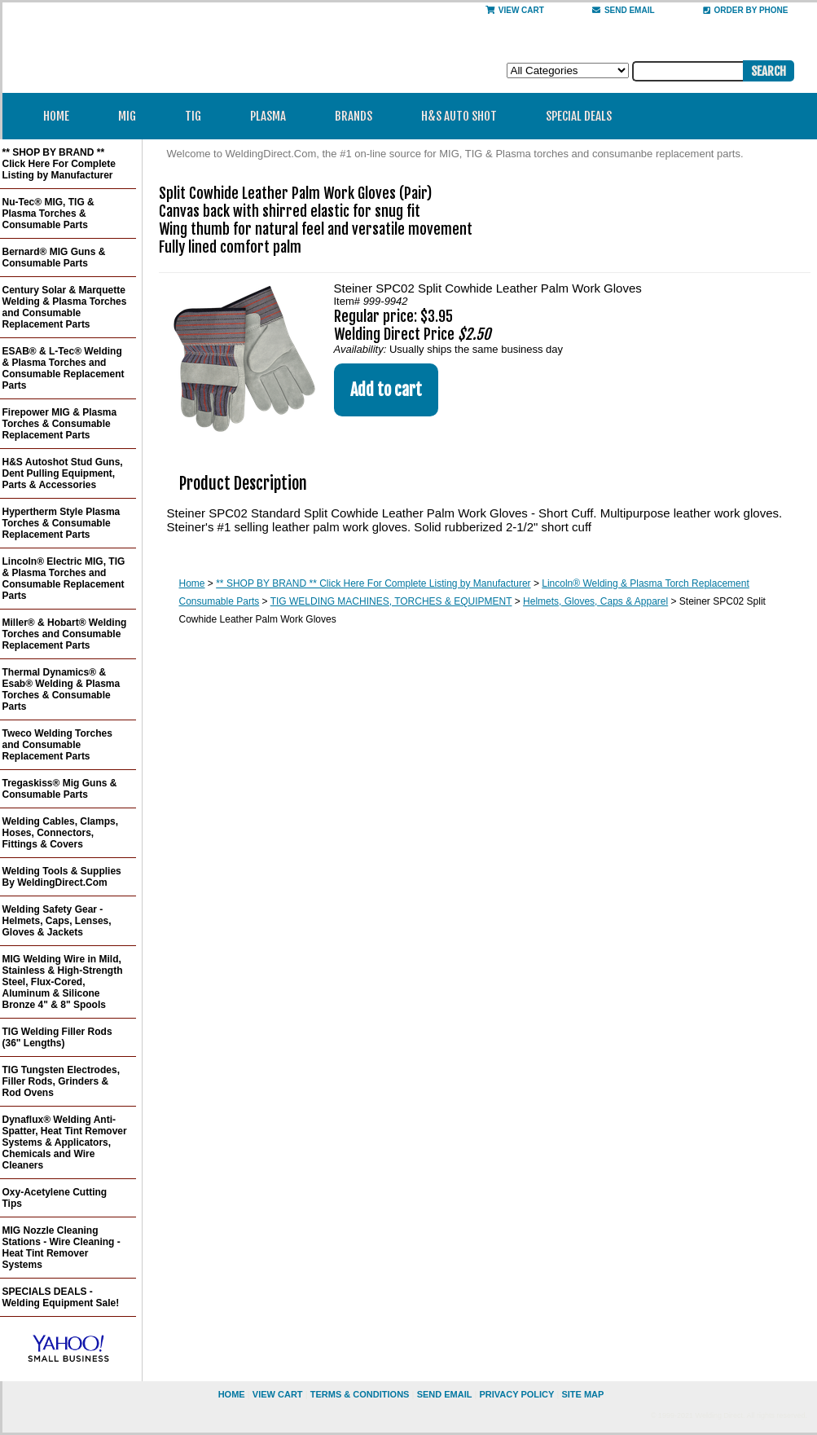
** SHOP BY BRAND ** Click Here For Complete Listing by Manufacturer (373, 583)
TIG (198, 116)
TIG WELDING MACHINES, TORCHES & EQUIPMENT (391, 601)
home (231, 1394)
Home (56, 116)
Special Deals (579, 116)
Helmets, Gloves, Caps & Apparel (595, 601)
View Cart (514, 10)
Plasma (273, 116)
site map (582, 1394)
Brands (359, 116)
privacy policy (516, 1394)
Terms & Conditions (360, 1394)
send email (623, 10)
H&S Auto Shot (459, 116)
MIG (132, 116)
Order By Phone (745, 10)
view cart (278, 1394)
